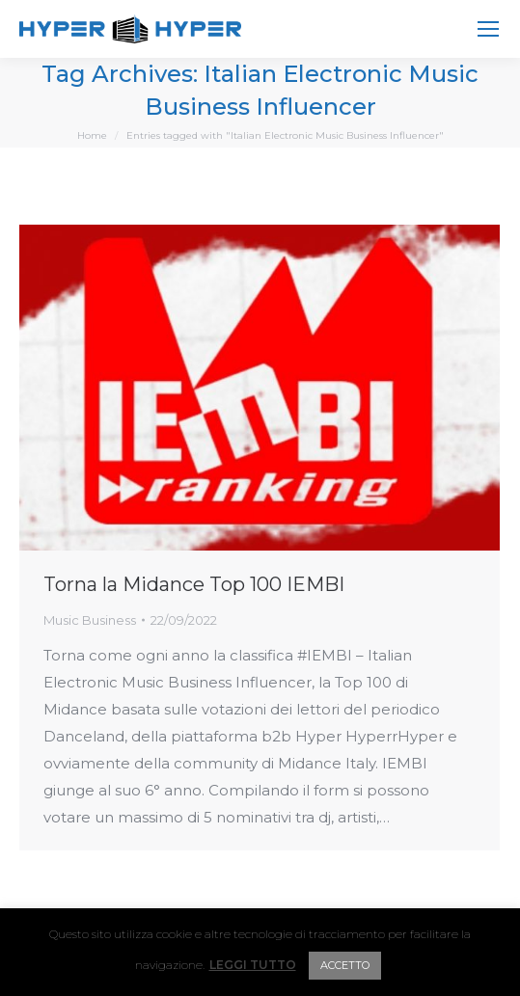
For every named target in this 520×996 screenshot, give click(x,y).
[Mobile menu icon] (488, 28)
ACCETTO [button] (344, 965)
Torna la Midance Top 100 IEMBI (193, 584)
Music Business (89, 620)
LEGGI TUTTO (252, 964)
